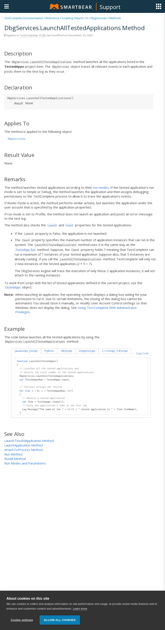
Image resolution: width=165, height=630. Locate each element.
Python (49, 351)
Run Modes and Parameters (25, 463)
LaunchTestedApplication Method (29, 440)
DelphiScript (87, 351)
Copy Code (142, 353)
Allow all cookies (60, 623)
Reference (52, 18)
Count (69, 225)
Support (110, 7)
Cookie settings (22, 623)
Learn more (80, 611)
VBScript (66, 351)
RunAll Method (15, 459)
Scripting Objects (73, 18)
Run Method (13, 454)
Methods (115, 18)
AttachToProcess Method (23, 450)
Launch (52, 225)
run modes (101, 187)
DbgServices (98, 18)
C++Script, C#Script (115, 351)
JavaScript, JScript (26, 351)
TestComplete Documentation (23, 18)
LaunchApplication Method (23, 445)
